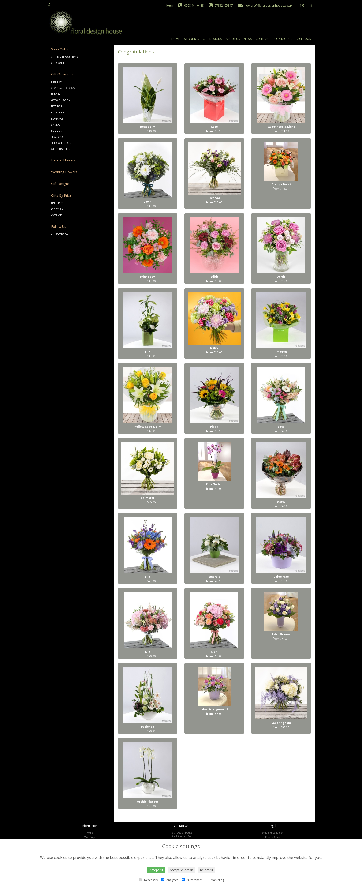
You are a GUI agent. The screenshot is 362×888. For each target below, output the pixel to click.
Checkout (57, 63)
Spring (55, 124)
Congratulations (63, 88)
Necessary (148, 880)
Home (175, 39)
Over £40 (56, 215)
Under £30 (57, 203)
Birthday (56, 82)
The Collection (61, 143)
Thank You (58, 137)
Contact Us (283, 39)
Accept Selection (181, 870)
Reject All (206, 870)
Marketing (215, 880)
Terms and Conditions (272, 832)
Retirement (58, 112)
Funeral (56, 94)
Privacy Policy (272, 837)
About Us (233, 39)
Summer (56, 130)
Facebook (303, 39)
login (169, 5)
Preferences (192, 880)
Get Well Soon (60, 100)
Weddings (191, 39)
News (248, 39)
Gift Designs (212, 39)
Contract (263, 39)
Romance (57, 118)
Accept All (156, 870)
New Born (57, 106)
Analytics (169, 880)
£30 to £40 (57, 209)
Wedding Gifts (60, 149)
